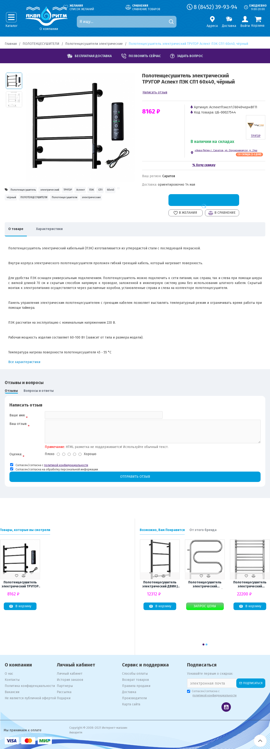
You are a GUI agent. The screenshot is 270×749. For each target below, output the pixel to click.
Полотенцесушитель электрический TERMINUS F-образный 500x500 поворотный (205, 585)
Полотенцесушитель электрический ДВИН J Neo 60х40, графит (160, 585)
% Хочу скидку (203, 165)
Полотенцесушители (24, 211)
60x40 (44, 201)
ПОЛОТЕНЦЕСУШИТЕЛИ (41, 44)
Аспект (114, 190)
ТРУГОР (94, 190)
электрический (66, 190)
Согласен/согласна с (212, 694)
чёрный (74, 201)
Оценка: (15, 460)
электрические (62, 211)
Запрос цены (205, 606)
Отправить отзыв (135, 483)
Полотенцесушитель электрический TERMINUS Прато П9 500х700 (249, 585)
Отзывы (11, 393)
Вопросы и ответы (39, 393)
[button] (203, 645)
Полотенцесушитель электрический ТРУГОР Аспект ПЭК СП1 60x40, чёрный (20, 585)
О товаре (18, 231)
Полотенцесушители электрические (94, 44)
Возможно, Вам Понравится (162, 530)
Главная (11, 44)
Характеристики (56, 231)
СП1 (27, 201)
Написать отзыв (155, 92)
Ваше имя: (17, 418)
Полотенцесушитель (28, 190)
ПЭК (11, 201)
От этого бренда (203, 530)
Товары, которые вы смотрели (25, 530)
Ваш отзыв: (18, 429)
